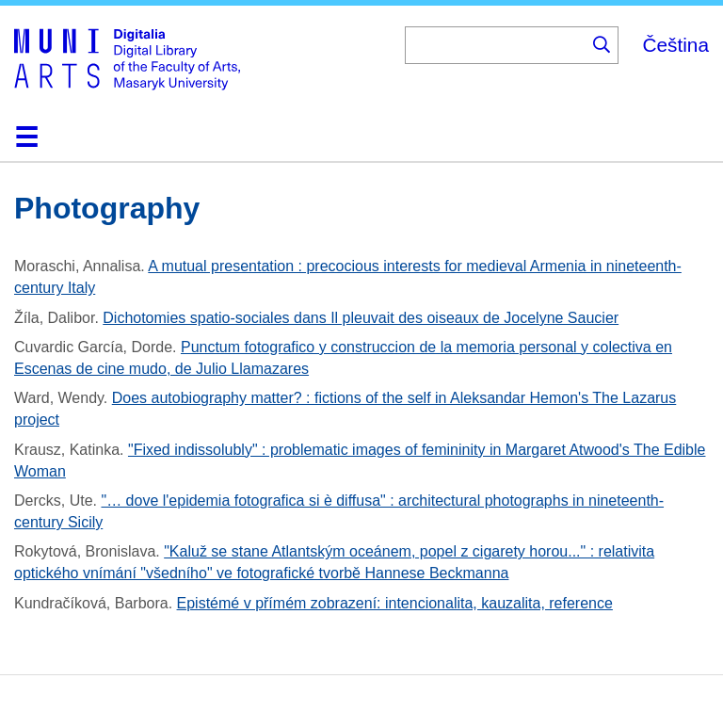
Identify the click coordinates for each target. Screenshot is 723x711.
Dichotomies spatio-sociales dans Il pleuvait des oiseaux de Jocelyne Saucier (361, 318)
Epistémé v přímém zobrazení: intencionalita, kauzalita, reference (395, 603)
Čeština (675, 45)
